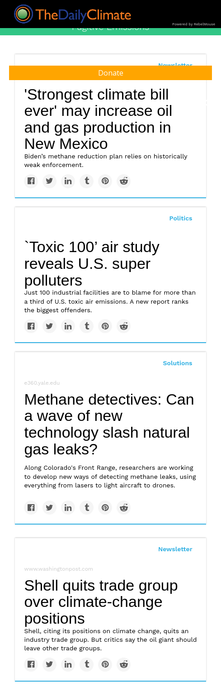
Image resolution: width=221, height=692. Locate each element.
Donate (110, 73)
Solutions (178, 363)
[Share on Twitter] (49, 181)
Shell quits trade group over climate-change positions (101, 602)
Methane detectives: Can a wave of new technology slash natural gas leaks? (109, 424)
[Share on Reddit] (124, 181)
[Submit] (208, 103)
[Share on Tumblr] (87, 181)
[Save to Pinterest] (105, 181)
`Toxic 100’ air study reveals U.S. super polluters (91, 263)
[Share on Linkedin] (68, 181)
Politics (181, 218)
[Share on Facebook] (31, 181)
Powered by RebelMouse (193, 24)
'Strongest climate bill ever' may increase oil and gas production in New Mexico (98, 119)
